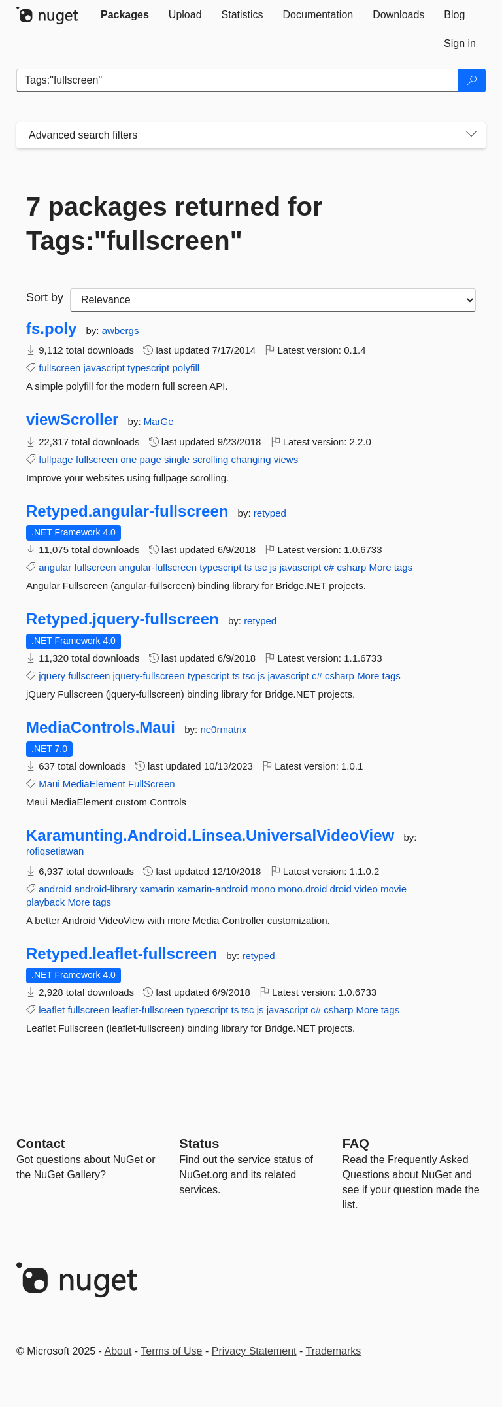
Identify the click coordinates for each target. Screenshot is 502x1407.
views (286, 459)
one (128, 459)
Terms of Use (171, 1351)
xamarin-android (212, 888)
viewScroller (72, 420)
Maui (49, 783)
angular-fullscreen (158, 567)
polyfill (185, 367)
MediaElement (94, 783)
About (118, 1351)
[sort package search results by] (273, 300)
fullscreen (59, 367)
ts (248, 567)
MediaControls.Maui (100, 727)
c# (329, 567)
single (177, 459)
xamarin (156, 888)
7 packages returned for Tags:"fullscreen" (174, 223)
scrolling (210, 459)
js (273, 567)
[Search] (472, 80)
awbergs (120, 330)
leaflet (52, 1009)
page (150, 459)
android (55, 888)
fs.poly (51, 329)
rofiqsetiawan (55, 850)
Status (199, 1143)
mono (263, 888)
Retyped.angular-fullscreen (127, 511)
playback (45, 901)
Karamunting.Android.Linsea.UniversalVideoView (210, 835)
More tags (391, 567)
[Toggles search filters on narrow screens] (471, 135)
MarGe (159, 421)
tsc (260, 567)
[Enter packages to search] (237, 80)
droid (340, 888)
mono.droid (302, 888)
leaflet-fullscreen (148, 1009)
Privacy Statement (254, 1351)
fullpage (56, 459)
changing (251, 459)
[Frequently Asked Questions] (356, 1143)
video (366, 888)
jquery (52, 675)
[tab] (125, 15)
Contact (40, 1143)
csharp (351, 567)
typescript (148, 367)
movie (393, 888)
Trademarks (333, 1351)
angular (55, 567)
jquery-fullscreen (149, 675)
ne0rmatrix (223, 729)
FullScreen (151, 783)
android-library (105, 888)
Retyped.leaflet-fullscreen (121, 954)
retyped (270, 512)
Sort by (44, 297)
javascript (104, 367)
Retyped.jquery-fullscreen (122, 619)
